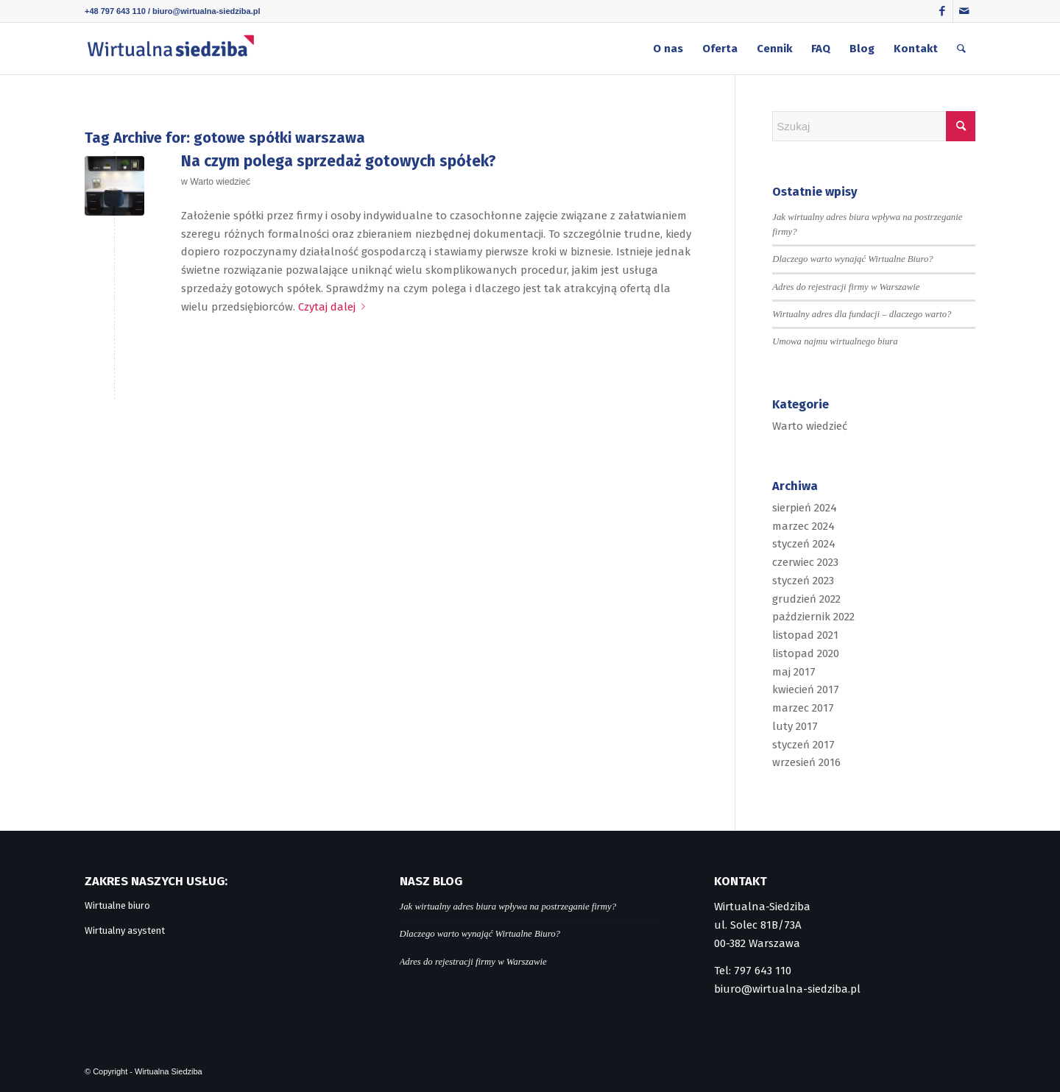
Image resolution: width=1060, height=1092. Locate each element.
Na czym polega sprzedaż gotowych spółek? (338, 161)
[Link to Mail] (964, 11)
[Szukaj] (961, 48)
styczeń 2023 (803, 580)
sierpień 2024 (804, 507)
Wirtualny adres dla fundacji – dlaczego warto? (861, 314)
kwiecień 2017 (805, 689)
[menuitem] (668, 48)
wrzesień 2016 (806, 762)
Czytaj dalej (334, 306)
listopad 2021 (805, 635)
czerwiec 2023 (805, 562)
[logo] (170, 48)
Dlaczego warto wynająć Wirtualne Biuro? (852, 259)
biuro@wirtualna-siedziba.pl (206, 11)
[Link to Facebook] (942, 11)
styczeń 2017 (803, 744)
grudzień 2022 (806, 599)
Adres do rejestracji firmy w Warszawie (845, 287)
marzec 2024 (803, 526)
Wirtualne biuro (117, 905)
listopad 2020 (805, 653)
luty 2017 (795, 726)
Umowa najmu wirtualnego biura (834, 341)
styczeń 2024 (803, 543)
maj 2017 (794, 671)
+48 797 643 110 (115, 11)
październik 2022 (813, 616)
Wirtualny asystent (125, 930)
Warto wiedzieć (220, 182)
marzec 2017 (803, 708)
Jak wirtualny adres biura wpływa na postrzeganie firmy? (508, 906)
